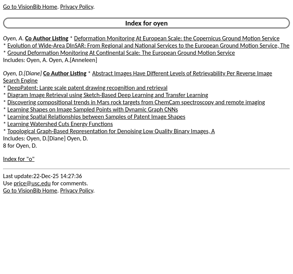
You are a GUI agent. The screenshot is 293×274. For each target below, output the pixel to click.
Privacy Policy (76, 6)
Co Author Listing (46, 38)
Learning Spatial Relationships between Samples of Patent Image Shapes (96, 116)
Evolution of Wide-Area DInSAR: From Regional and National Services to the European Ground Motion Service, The (149, 45)
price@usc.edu (32, 183)
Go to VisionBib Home (30, 6)
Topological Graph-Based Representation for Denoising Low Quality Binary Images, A (111, 131)
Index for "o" (19, 158)
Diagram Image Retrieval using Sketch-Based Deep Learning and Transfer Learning (108, 95)
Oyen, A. (13, 38)
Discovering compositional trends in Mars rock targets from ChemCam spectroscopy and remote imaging (136, 102)
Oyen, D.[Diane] (22, 73)
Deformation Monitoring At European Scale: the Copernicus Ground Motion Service (177, 38)
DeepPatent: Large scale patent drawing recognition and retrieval (88, 87)
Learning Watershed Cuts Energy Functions (60, 123)
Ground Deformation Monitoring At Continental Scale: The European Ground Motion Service (121, 52)
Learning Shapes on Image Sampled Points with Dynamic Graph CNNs (93, 109)
